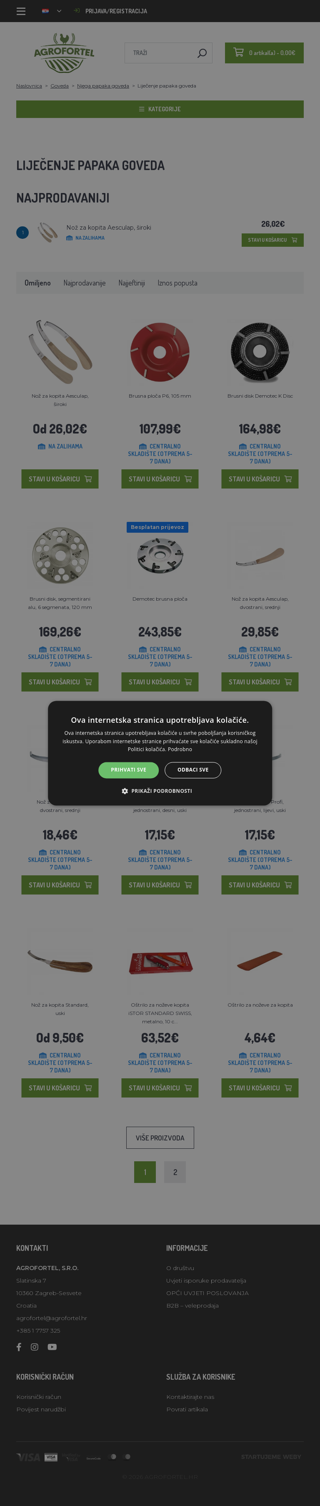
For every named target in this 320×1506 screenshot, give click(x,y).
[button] (160, 791)
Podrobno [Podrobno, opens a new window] (180, 749)
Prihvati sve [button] (128, 770)
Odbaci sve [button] (193, 770)
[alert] (160, 753)
